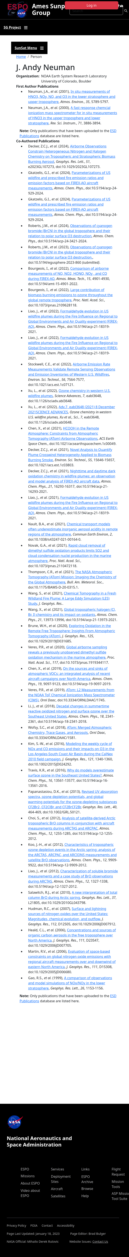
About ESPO (30, 1183)
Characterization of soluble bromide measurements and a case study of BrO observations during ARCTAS (73, 876)
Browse (87, 1188)
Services (57, 1169)
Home (21, 56)
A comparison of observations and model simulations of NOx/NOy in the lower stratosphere (70, 983)
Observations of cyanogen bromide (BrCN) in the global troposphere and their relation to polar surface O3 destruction (70, 230)
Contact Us (100, 1241)
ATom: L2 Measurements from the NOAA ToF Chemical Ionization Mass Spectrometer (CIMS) (71, 694)
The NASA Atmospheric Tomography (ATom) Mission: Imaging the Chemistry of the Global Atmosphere (72, 577)
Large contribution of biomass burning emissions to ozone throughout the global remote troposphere (70, 294)
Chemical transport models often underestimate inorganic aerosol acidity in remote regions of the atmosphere (73, 529)
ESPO (25, 1169)
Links (85, 1169)
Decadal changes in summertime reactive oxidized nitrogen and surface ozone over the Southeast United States (71, 711)
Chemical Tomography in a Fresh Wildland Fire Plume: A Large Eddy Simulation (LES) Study (72, 598)
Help (85, 1196)
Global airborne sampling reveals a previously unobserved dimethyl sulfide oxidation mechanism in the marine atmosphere (67, 652)
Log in (91, 5)
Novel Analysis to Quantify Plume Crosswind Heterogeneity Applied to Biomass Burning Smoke (70, 454)
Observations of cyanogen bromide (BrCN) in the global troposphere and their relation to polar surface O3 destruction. (70, 252)
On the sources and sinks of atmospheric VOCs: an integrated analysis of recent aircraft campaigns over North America (69, 673)
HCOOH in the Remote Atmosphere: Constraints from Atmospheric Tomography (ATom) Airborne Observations (63, 433)
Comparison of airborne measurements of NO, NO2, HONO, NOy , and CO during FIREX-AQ (68, 273)
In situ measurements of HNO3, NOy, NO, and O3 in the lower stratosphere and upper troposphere (72, 96)
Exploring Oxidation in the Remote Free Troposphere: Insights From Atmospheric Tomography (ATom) (71, 630)
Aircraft (57, 1188)
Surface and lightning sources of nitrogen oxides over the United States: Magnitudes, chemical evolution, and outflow (68, 913)
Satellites (58, 1196)
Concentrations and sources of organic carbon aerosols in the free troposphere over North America (72, 935)
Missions (28, 1176)
